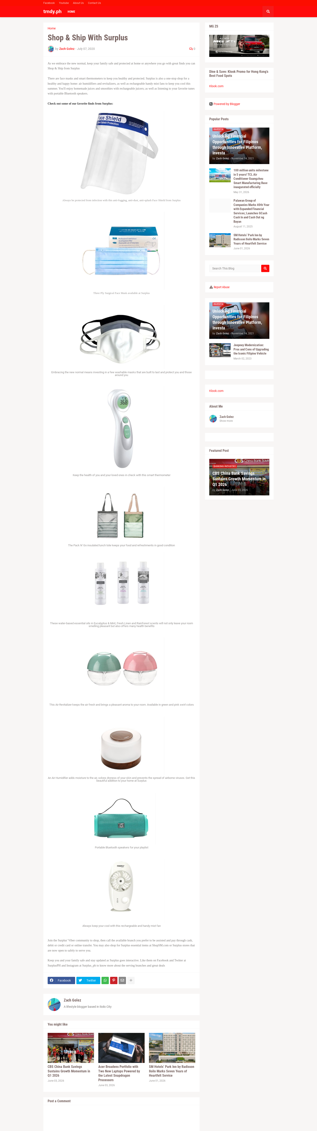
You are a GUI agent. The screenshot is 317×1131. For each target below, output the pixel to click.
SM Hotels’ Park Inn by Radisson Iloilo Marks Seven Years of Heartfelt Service (171, 1071)
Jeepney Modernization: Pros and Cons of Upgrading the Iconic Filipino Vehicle (251, 349)
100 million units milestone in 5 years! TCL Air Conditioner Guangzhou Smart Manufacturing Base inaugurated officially (251, 178)
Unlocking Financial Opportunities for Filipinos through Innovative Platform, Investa (237, 144)
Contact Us (94, 3)
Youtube (64, 3)
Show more (226, 420)
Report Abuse (222, 287)
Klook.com (216, 86)
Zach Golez (72, 1000)
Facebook (49, 3)
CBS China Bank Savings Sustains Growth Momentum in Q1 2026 (69, 1071)
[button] (268, 11)
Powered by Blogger (224, 104)
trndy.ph (52, 11)
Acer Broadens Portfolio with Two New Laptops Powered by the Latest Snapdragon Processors (119, 1073)
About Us (78, 3)
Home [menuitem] (71, 11)
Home (52, 28)
